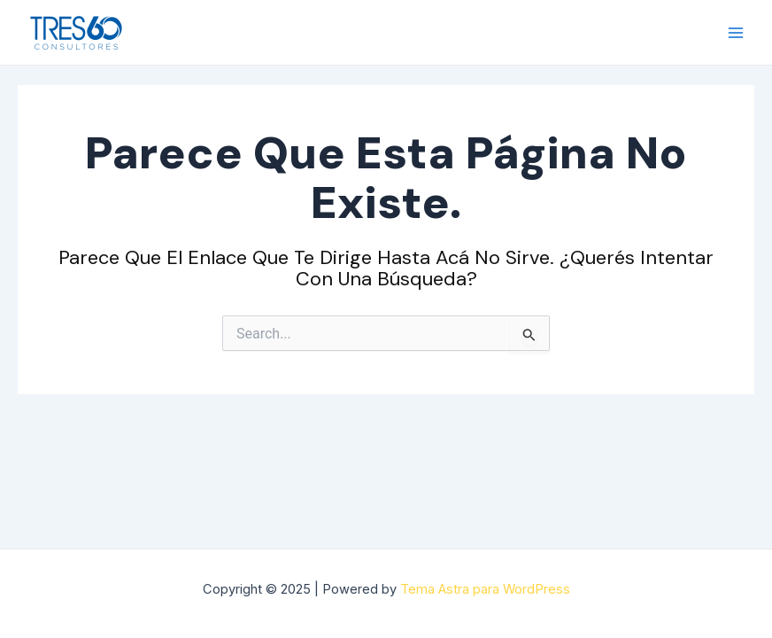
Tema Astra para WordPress (485, 589)
